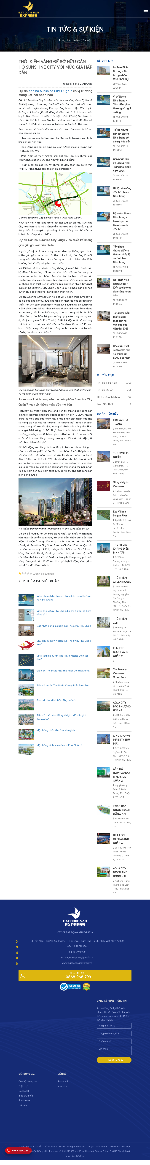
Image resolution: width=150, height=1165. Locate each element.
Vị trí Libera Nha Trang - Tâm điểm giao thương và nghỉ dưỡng (122, 104)
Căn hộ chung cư (28, 1081)
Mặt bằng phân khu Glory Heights (56, 730)
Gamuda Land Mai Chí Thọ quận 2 (56, 700)
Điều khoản (101, 1147)
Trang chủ (64, 40)
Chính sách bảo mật (119, 1147)
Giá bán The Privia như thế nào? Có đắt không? (63, 670)
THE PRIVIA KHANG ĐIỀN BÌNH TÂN (121, 549)
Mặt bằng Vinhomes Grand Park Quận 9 (59, 745)
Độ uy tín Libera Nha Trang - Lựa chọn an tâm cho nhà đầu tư (122, 221)
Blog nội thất (114, 404)
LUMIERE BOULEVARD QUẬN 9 (120, 652)
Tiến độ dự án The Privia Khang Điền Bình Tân (63, 685)
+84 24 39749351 (77, 952)
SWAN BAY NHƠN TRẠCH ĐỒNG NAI (121, 810)
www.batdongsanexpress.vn (77, 963)
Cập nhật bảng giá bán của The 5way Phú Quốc (64, 626)
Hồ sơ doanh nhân (114, 397)
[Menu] (146, 11)
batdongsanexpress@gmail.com (77, 957)
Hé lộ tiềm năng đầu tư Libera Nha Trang (122, 192)
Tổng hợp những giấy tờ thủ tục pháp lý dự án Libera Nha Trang (121, 255)
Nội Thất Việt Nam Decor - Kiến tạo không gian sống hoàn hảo (122, 288)
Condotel (24, 1091)
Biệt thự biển (26, 1096)
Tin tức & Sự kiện (81, 40)
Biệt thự (23, 1086)
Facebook (63, 1081)
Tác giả (90, 1147)
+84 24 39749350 (77, 946)
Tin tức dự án (114, 390)
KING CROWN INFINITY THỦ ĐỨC (121, 740)
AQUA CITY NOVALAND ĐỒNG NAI (120, 872)
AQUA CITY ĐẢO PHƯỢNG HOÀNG (122, 706)
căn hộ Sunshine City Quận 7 (50, 91)
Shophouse (24, 1100)
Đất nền (23, 1105)
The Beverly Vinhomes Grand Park (119, 673)
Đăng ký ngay (114, 1060)
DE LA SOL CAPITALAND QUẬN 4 (121, 839)
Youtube (62, 1086)
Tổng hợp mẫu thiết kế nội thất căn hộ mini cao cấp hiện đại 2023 (121, 321)
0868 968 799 (78, 977)
